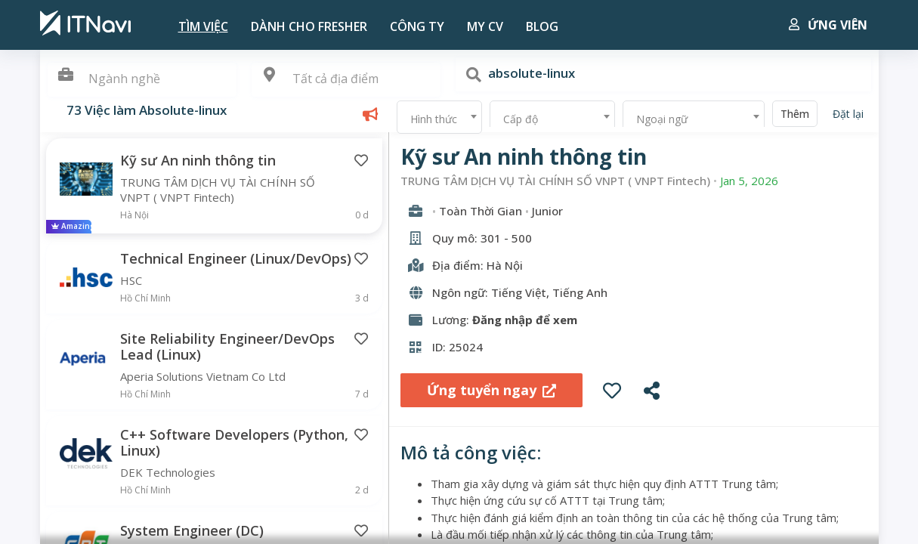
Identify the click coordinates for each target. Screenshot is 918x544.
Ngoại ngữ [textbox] (662, 119)
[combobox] (346, 80)
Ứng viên (828, 25)
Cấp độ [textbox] (520, 119)
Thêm (794, 114)
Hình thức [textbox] (433, 119)
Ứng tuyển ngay (491, 390)
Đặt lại (848, 114)
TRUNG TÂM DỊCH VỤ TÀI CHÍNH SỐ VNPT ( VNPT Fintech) (555, 181)
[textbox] (346, 79)
